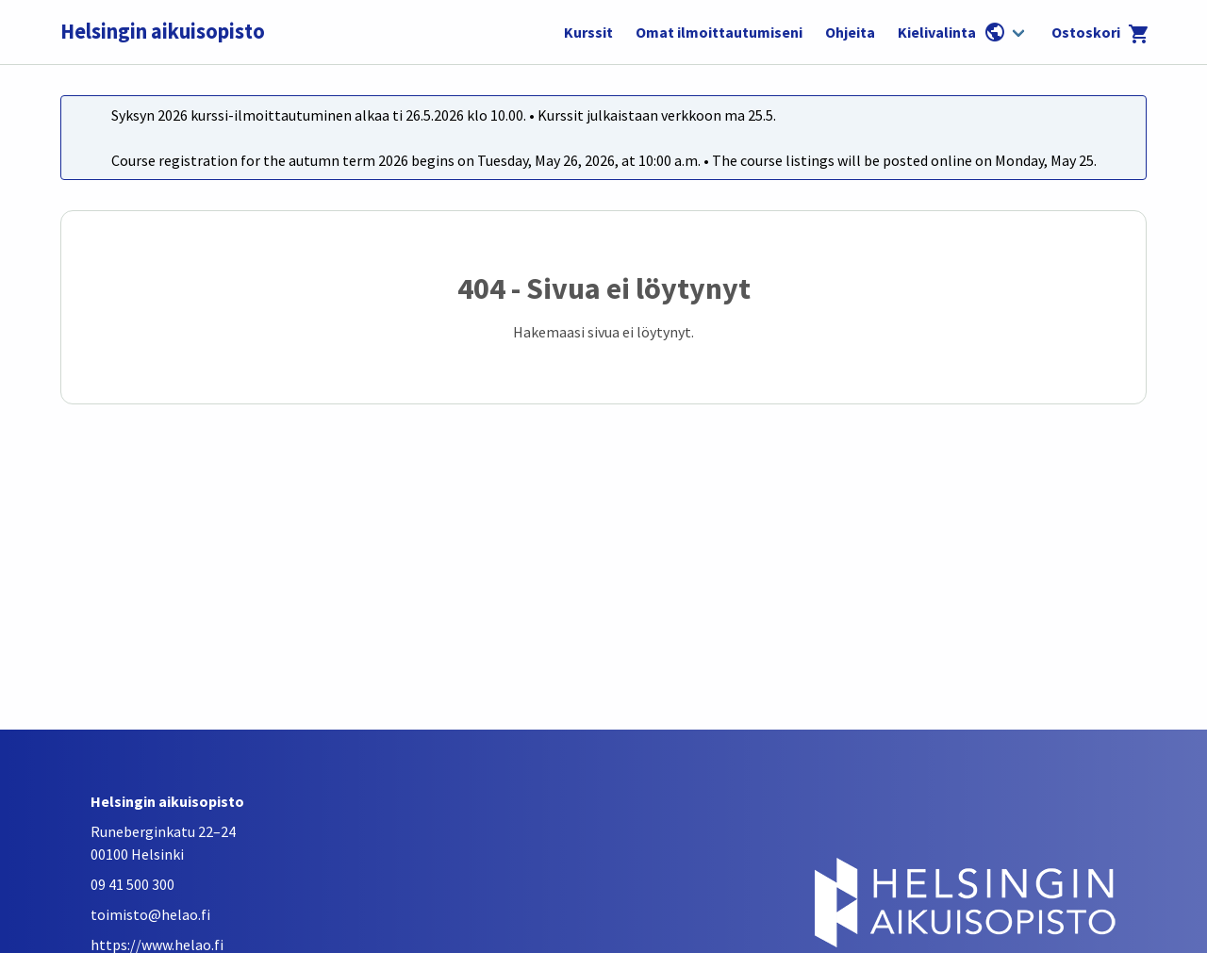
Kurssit (588, 32)
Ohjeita (850, 32)
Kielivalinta (952, 32)
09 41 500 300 (132, 884)
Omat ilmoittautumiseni (719, 32)
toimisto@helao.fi (150, 914)
